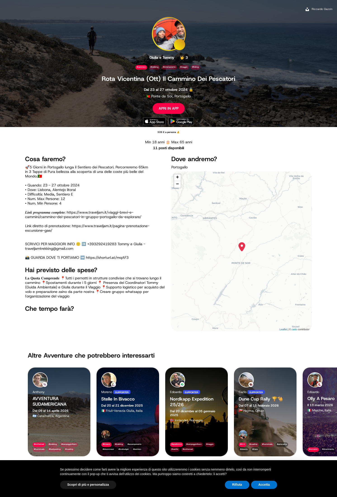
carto (294, 329)
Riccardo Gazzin (322, 9)
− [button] (177, 184)
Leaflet (283, 329)
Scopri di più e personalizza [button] (88, 484)
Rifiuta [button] (237, 484)
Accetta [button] (264, 484)
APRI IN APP (169, 108)
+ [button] (177, 177)
